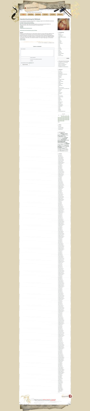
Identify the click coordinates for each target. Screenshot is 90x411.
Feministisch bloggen (61, 79)
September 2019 (60, 236)
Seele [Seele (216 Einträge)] (63, 148)
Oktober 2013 (60, 309)
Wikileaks (50, 42)
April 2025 (59, 167)
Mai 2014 (59, 302)
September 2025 (60, 162)
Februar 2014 (60, 305)
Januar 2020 (60, 232)
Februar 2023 (60, 194)
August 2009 (60, 361)
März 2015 (59, 292)
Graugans (59, 84)
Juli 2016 (59, 275)
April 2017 (59, 266)
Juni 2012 (59, 326)
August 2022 (60, 200)
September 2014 (60, 298)
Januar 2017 (60, 269)
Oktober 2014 (60, 297)
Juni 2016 (59, 276)
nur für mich (60, 49)
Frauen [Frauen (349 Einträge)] (66, 137)
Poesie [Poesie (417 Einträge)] (67, 146)
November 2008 (60, 370)
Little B (59, 91)
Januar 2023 (60, 195)
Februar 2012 (60, 330)
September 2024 (60, 174)
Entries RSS (48, 399)
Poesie (59, 50)
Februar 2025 (60, 169)
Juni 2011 (59, 338)
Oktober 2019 (60, 235)
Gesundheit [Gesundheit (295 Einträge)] (61, 142)
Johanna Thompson (61, 87)
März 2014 (59, 304)
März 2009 (59, 366)
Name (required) (32, 57)
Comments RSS (53, 399)
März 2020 (59, 230)
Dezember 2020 (60, 221)
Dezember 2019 (60, 233)
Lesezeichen (53, 14)
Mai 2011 (59, 339)
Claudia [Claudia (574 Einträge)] (60, 136)
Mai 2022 (59, 203)
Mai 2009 (59, 364)
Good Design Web (52, 400)
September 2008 (60, 372)
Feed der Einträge (60, 127)
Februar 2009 (60, 367)
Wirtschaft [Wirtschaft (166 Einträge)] (62, 150)
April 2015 (59, 291)
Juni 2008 (59, 375)
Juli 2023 (59, 189)
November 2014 (60, 296)
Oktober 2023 (60, 186)
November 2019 (60, 234)
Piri (58, 94)
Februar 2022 (60, 206)
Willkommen (60, 14)
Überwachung (30, 14)
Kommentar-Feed (60, 128)
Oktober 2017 (60, 260)
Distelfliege (59, 77)
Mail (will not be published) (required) (36, 59)
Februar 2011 (60, 342)
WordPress (44, 399)
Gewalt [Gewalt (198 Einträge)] (65, 142)
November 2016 (60, 271)
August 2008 (60, 373)
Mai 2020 (59, 228)
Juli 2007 (59, 379)
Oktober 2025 (60, 161)
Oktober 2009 (60, 359)
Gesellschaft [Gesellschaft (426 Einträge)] (61, 141)
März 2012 (59, 329)
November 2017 (60, 259)
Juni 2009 (59, 363)
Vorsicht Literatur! (60, 55)
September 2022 (60, 199)
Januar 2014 (60, 306)
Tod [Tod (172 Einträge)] (60, 149)
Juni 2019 (59, 239)
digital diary (60, 76)
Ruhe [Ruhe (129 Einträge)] (66, 147)
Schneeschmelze (60, 96)
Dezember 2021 (60, 208)
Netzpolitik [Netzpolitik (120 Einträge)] (63, 146)
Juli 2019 (59, 238)
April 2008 (59, 377)
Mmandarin (59, 93)
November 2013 (60, 308)
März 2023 (59, 193)
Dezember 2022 (60, 196)
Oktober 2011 (60, 334)
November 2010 (60, 345)
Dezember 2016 (60, 270)
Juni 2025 (59, 165)
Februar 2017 (60, 268)
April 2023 (59, 192)
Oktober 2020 (60, 223)
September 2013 (60, 310)
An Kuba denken (65, 62)
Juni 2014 (59, 301)
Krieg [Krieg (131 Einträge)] (61, 143)
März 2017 (59, 267)
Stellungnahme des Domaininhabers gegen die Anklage (28, 30)
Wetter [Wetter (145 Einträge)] (67, 149)
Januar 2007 (60, 381)
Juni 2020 (59, 227)
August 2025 (60, 163)
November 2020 (60, 222)
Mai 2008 (59, 376)
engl (59, 78)
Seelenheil (63, 63)
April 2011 (59, 340)
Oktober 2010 (60, 346)
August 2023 (60, 188)
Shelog (59, 97)
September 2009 (60, 360)
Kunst (59, 44)
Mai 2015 (59, 290)
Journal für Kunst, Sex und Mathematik (63, 88)
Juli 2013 (59, 312)
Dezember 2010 (60, 344)
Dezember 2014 (60, 295)
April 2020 (59, 229)
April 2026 (59, 155)
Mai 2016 (59, 277)
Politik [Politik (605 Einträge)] (60, 147)
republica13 (60, 52)
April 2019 (59, 241)
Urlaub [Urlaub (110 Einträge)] (64, 149)
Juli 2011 (59, 337)
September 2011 (60, 335)
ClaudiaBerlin (60, 62)
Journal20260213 (64, 64)
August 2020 (60, 225)
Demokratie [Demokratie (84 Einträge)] (59, 137)
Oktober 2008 (60, 371)
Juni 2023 (59, 190)
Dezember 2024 (60, 171)
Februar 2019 (60, 243)
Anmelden (59, 126)
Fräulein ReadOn (60, 81)
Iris (58, 86)
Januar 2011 (60, 343)
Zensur (53, 42)
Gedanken (59, 42)
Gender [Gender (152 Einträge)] (67, 140)
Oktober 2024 (60, 173)
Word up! (59, 110)
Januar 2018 (60, 257)
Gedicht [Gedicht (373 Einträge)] (64, 138)
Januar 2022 (60, 207)
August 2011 (60, 336)
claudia (59, 63)
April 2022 (59, 204)
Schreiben (59, 54)
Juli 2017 (59, 263)
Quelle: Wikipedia (22, 39)
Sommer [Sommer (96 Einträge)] (66, 148)
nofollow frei (30, 62)
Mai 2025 (59, 166)
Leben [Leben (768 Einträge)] (67, 143)
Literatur (59, 47)
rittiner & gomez (60, 95)
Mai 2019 (59, 240)
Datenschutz (38, 14)
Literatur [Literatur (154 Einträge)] (67, 144)
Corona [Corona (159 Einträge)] (64, 136)
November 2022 (60, 197)
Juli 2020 (59, 226)
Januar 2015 (60, 294)
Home (23, 14)
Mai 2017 (59, 265)
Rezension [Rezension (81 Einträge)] (63, 147)
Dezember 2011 (60, 332)
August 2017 (60, 262)
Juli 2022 (59, 201)
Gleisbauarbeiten (60, 83)
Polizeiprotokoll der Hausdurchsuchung (26, 28)
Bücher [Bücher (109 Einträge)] (67, 135)
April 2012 (59, 328)
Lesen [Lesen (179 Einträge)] (59, 144)
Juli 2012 (59, 325)
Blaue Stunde (60, 75)
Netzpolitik (21, 27)
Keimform (59, 90)
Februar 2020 (60, 231)
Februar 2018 (60, 256)
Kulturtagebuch (60, 43)
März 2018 (59, 255)
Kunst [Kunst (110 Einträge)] (64, 143)
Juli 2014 (59, 300)
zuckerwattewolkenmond (61, 111)
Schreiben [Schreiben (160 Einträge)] (60, 148)
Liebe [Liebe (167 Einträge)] (61, 144)
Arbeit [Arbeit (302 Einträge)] (66, 134)
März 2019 (59, 242)
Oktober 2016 (60, 272)
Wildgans (59, 109)
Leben (59, 45)
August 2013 (60, 311)
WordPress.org (60, 129)
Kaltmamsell (60, 89)
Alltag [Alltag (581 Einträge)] (62, 134)
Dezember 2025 (60, 159)
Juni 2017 (59, 264)
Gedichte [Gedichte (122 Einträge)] (59, 140)
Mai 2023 (59, 191)
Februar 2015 (60, 293)
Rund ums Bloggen (61, 53)
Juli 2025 (59, 164)
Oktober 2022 (60, 198)
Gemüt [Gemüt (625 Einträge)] (63, 140)
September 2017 (60, 261)
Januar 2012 (60, 331)
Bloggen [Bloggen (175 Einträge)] (64, 135)
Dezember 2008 (60, 369)
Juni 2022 (59, 202)
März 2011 (59, 341)
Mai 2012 (59, 327)
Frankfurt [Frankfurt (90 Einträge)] (62, 137)
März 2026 (59, 156)
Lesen (59, 46)
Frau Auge (59, 80)
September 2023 (60, 187)
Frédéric (59, 82)
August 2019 (60, 237)
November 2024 (60, 172)
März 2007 (59, 380)
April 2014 (59, 303)
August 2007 (60, 378)
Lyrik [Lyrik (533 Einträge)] (59, 146)
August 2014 (60, 299)
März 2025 (59, 168)
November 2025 (60, 160)
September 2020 (60, 224)
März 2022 (59, 205)
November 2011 (60, 333)
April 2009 (59, 365)
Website (31, 60)
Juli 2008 (59, 374)
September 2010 (60, 347)
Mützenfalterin (60, 92)
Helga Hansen (60, 85)
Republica (59, 51)
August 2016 (60, 274)
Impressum (45, 14)
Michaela (59, 65)
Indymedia (21, 26)
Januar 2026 (60, 158)
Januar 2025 (60, 170)
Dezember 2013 (60, 307)
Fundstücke (45, 42)
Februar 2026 (60, 157)
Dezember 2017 (60, 258)
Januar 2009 (60, 368)
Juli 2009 (59, 362)
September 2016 (60, 273)
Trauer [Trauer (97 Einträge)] (62, 149)
